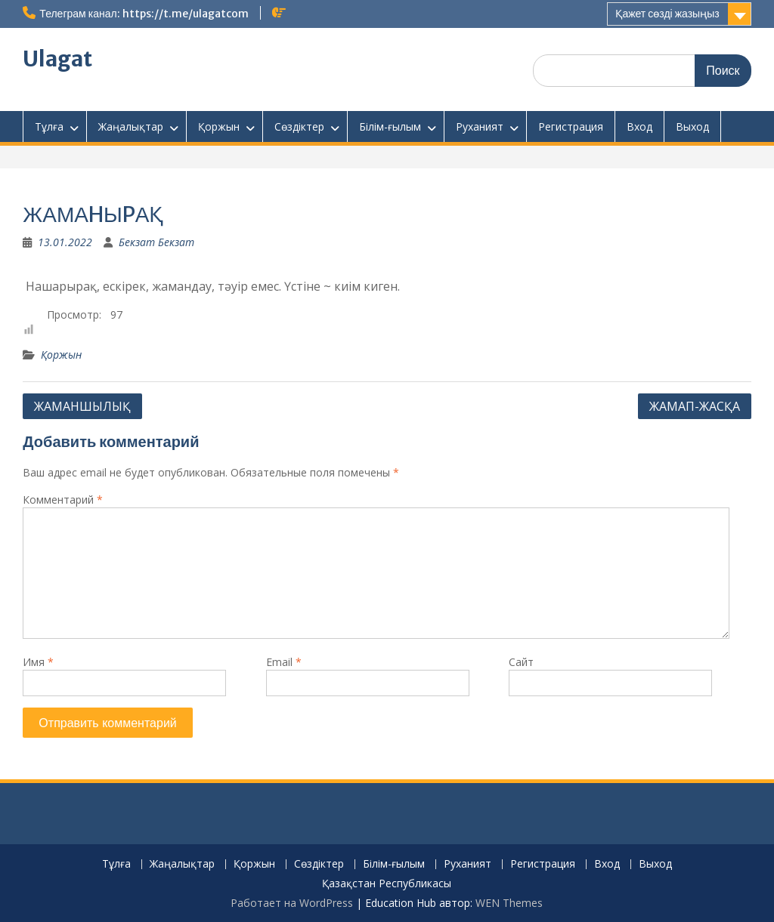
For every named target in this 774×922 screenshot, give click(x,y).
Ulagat (57, 58)
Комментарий (63, 499)
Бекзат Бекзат (156, 242)
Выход (692, 126)
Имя (38, 662)
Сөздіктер (299, 126)
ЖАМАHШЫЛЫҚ (82, 406)
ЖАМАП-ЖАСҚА (694, 406)
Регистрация (570, 126)
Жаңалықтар (130, 126)
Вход (639, 126)
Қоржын (219, 126)
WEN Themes (509, 903)
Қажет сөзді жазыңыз (667, 13)
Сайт (521, 662)
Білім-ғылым (390, 126)
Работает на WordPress (292, 903)
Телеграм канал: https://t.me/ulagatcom (143, 13)
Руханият (479, 126)
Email (284, 662)
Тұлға (49, 126)
